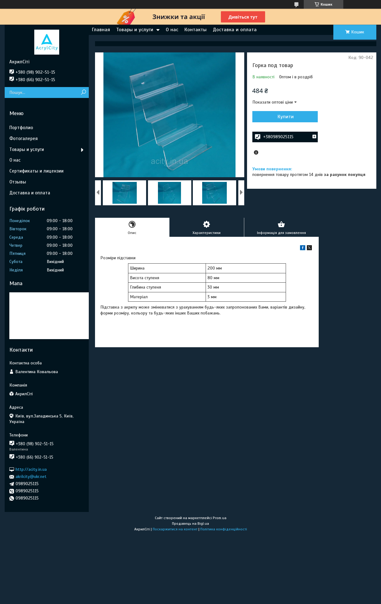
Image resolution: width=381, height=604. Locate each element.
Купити (286, 117)
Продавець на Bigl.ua (190, 523)
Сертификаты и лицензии (36, 171)
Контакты (195, 30)
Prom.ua (219, 518)
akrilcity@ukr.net (31, 476)
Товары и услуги (134, 30)
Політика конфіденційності (223, 529)
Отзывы (17, 182)
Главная (101, 30)
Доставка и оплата (235, 30)
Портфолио (21, 127)
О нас (172, 30)
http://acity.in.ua (31, 469)
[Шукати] (83, 92)
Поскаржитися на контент (175, 529)
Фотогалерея (23, 138)
